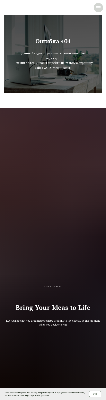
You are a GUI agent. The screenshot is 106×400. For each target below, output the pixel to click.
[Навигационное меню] (98, 7)
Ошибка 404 (53, 41)
